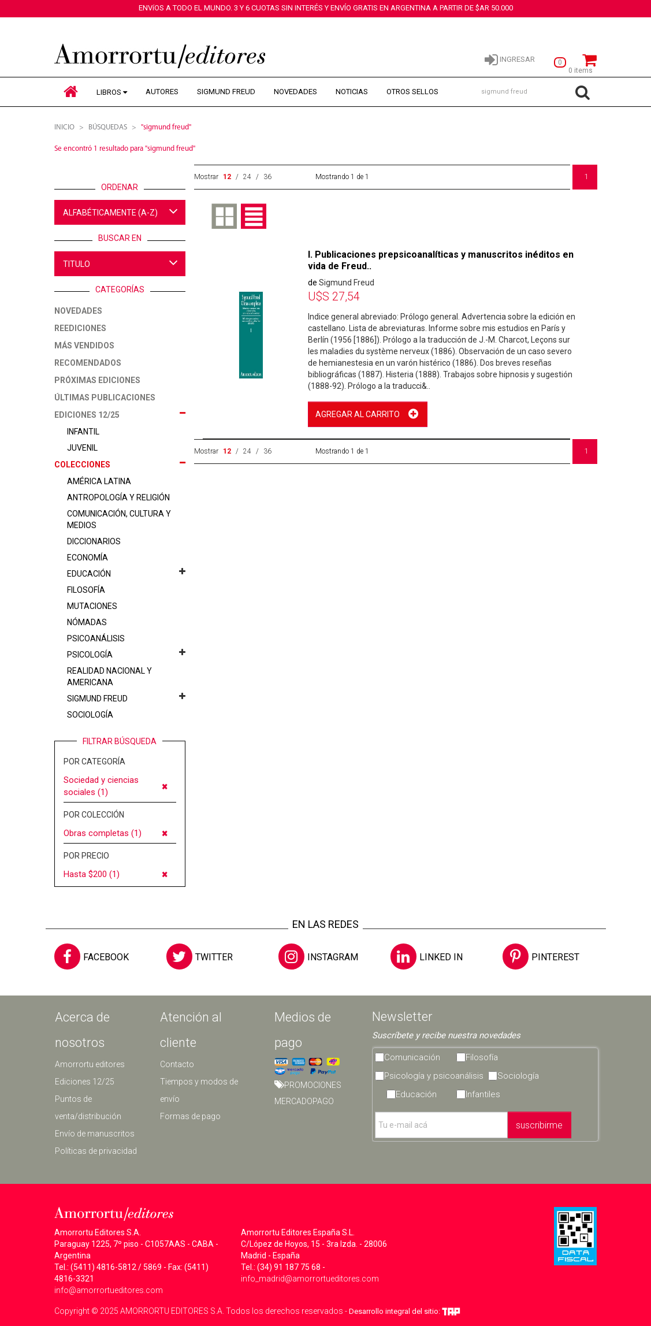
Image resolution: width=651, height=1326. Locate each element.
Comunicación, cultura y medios (119, 519)
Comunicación (412, 1057)
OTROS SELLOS (412, 91)
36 (267, 177)
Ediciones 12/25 (84, 1081)
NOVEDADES (295, 91)
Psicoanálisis (96, 638)
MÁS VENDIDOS (84, 345)
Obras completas (103, 833)
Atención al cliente (191, 1030)
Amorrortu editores (90, 1064)
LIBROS (108, 92)
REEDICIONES (80, 328)
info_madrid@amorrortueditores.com (310, 1278)
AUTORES (162, 91)
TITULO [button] (120, 262)
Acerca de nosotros (82, 1030)
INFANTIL (83, 431)
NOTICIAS (352, 91)
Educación (89, 573)
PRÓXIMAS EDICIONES (97, 380)
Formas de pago (190, 1116)
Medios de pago (302, 1030)
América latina (99, 481)
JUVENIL (82, 447)
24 (247, 177)
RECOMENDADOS (87, 362)
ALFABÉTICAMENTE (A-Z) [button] (120, 211)
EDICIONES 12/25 (87, 414)
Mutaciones (92, 606)
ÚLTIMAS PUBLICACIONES (104, 397)
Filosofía (86, 590)
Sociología (90, 714)
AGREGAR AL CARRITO (357, 414)
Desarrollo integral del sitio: (405, 1311)
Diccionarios (94, 541)
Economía (87, 557)
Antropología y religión (118, 497)
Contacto (177, 1064)
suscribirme (539, 1125)
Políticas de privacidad (96, 1151)
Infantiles (483, 1094)
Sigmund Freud (97, 698)
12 (227, 177)
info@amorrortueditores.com (108, 1290)
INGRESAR (510, 58)
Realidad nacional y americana (109, 676)
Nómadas (87, 622)
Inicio (64, 127)
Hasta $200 (92, 874)
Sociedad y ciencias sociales (101, 786)
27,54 (334, 296)
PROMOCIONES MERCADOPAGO (307, 1093)
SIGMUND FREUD (226, 91)
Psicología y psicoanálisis (433, 1076)
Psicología (90, 654)
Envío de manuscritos (95, 1133)
